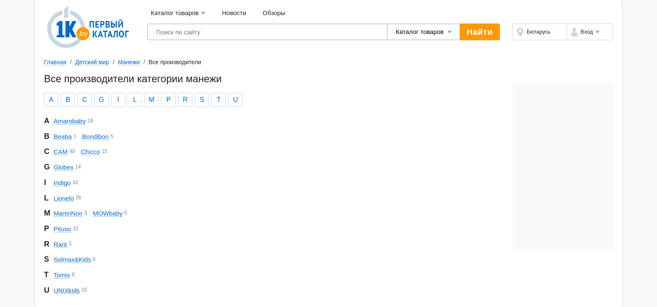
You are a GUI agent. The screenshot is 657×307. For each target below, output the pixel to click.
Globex (64, 167)
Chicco (90, 151)
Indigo (62, 182)
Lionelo (64, 198)
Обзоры (274, 12)
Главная (55, 62)
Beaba (63, 136)
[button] (590, 32)
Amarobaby (70, 121)
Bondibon (95, 136)
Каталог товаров (178, 13)
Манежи (129, 62)
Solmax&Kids (72, 259)
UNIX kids (67, 290)
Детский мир (92, 62)
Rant (60, 244)
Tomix (62, 274)
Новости (234, 12)
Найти (480, 31)
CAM (60, 151)
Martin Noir (68, 213)
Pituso (62, 228)
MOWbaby (108, 213)
